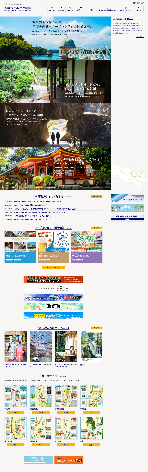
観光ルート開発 (45, 259)
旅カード (70, 11)
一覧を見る (96, 196)
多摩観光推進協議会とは (107, 11)
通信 (92, 11)
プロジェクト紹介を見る (53, 268)
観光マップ (81, 11)
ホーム (51, 11)
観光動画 (61, 11)
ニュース (10, 259)
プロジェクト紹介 (126, 11)
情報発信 (18, 259)
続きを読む (140, 36)
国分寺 (82, 365)
